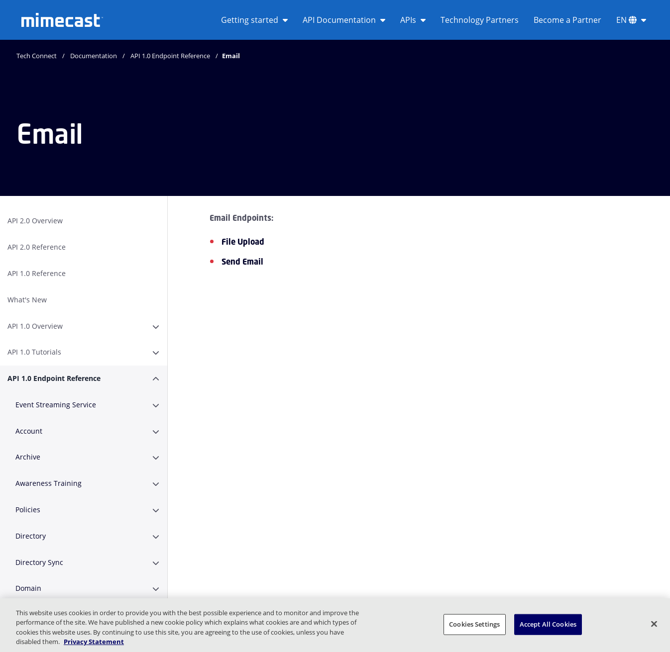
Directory (30, 536)
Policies (27, 509)
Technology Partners (480, 19)
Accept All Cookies (548, 624)
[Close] (654, 624)
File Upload (243, 241)
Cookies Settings (474, 624)
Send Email (242, 261)
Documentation (93, 55)
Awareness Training (48, 483)
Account (28, 431)
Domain (28, 588)
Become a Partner (567, 19)
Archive (27, 457)
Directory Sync (39, 562)
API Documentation (344, 19)
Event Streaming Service (55, 404)
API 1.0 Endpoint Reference (170, 55)
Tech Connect (36, 55)
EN (631, 19)
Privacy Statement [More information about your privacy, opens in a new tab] (94, 641)
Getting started (254, 19)
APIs (413, 19)
